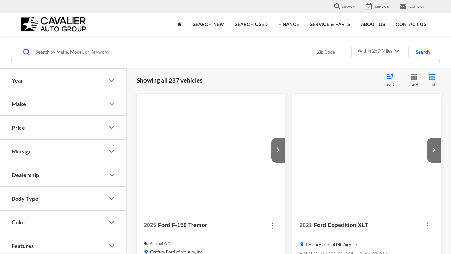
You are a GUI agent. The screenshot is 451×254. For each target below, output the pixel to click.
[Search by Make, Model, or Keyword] (171, 51)
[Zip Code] (329, 52)
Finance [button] (288, 24)
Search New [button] (208, 24)
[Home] (179, 24)
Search (423, 52)
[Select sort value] (392, 80)
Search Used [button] (251, 24)
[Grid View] (413, 80)
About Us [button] (373, 24)
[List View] (432, 80)
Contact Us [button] (411, 24)
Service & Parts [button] (330, 24)
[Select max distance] (380, 52)
